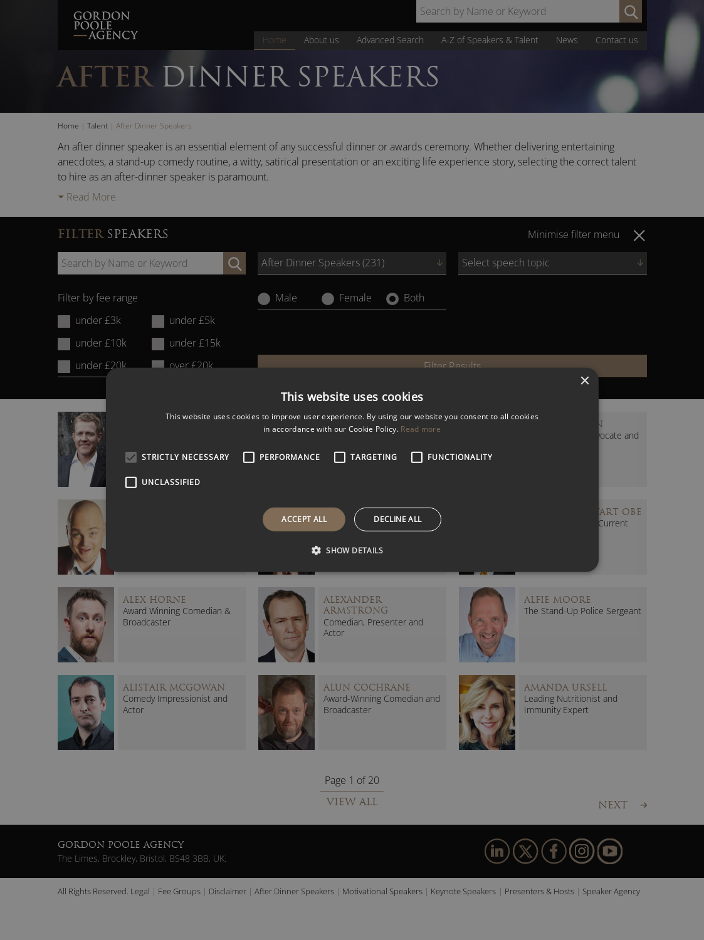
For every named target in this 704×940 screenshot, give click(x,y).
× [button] (584, 381)
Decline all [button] (397, 519)
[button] (352, 550)
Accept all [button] (304, 519)
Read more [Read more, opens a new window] (421, 429)
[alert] (352, 470)
